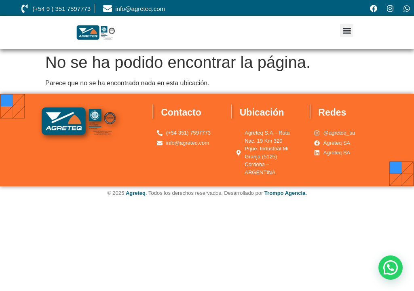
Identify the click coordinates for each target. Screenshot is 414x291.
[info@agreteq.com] (107, 8)
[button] (346, 30)
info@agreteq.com (140, 8)
